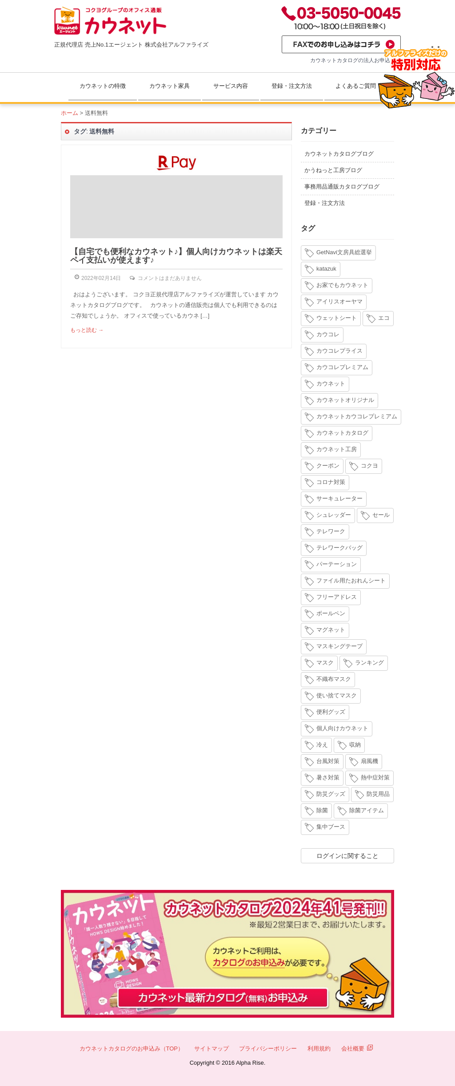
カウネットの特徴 (103, 86)
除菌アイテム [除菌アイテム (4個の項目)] (366, 810)
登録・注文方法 (291, 86)
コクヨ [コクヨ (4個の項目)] (369, 465)
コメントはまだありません (170, 278)
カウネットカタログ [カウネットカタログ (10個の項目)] (342, 432)
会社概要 (357, 1048)
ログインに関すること (347, 855)
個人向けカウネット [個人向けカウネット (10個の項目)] (342, 728)
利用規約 (319, 1048)
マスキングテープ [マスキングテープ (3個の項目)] (339, 646)
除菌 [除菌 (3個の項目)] (322, 810)
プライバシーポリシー (268, 1048)
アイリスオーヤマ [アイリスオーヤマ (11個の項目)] (339, 301)
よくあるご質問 (355, 86)
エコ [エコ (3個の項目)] (384, 318)
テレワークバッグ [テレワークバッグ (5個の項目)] (339, 547)
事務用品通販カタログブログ (341, 186)
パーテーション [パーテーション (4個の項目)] (336, 564)
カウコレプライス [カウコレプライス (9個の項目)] (339, 350)
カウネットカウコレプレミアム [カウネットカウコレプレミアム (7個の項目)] (356, 416)
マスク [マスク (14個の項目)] (325, 662)
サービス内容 (230, 86)
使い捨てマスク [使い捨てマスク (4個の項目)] (336, 695)
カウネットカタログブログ (339, 153)
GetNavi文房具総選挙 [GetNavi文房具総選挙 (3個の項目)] (344, 252)
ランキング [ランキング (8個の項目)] (369, 662)
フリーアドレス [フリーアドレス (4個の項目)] (336, 597)
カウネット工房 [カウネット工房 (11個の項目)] (336, 449)
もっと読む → (87, 330)
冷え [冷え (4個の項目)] (322, 744)
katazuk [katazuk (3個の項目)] (326, 268)
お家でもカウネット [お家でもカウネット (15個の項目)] (342, 285)
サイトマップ (211, 1048)
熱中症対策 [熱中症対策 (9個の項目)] (375, 777)
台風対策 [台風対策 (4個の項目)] (327, 761)
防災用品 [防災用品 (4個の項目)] (378, 794)
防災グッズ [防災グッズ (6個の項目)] (330, 794)
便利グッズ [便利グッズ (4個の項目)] (330, 711)
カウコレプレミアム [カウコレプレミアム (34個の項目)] (342, 367)
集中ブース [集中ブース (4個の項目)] (330, 826)
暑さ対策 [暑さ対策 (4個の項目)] (327, 777)
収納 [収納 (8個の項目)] (355, 744)
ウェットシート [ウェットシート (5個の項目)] (336, 318)
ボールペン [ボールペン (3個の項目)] (330, 613)
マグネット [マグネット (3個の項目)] (330, 629)
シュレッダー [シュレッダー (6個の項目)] (333, 515)
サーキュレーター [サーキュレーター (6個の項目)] (339, 498)
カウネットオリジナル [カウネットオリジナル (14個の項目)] (345, 400)
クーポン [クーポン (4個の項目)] (327, 465)
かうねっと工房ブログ (333, 170)
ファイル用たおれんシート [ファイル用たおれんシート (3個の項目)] (351, 580)
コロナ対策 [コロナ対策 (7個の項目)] (330, 482)
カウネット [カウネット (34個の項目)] (330, 383)
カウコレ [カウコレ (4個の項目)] (327, 334)
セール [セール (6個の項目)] (381, 515)
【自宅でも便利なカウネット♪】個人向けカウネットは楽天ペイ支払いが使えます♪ (176, 256)
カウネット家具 (169, 86)
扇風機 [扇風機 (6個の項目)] (369, 761)
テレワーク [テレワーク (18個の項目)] (330, 531)
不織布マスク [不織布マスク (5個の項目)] (333, 679)
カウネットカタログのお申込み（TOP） (132, 1048)
